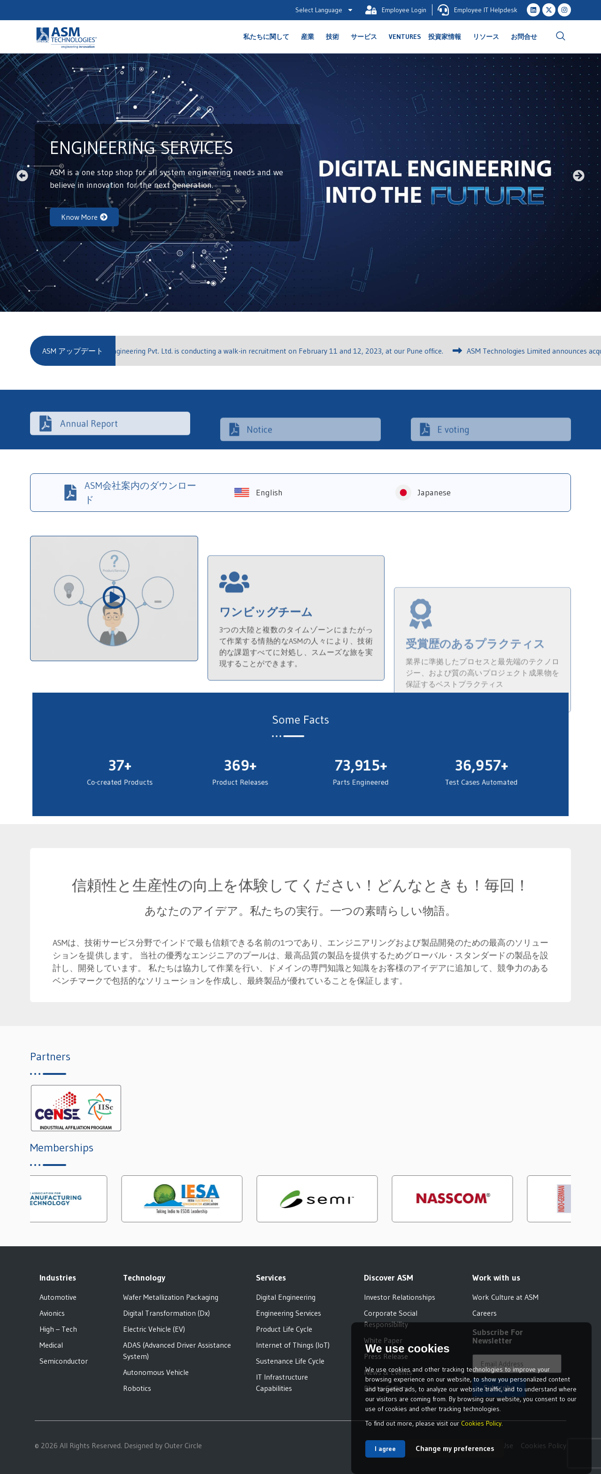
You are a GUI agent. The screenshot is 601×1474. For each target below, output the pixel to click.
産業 (310, 36)
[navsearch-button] (560, 36)
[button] (22, 175)
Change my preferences (455, 1448)
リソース (488, 36)
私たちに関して (268, 36)
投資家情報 (447, 36)
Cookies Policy (481, 1423)
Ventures (405, 36)
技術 (335, 36)
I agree (385, 1448)
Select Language (324, 10)
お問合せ (524, 36)
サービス (366, 36)
